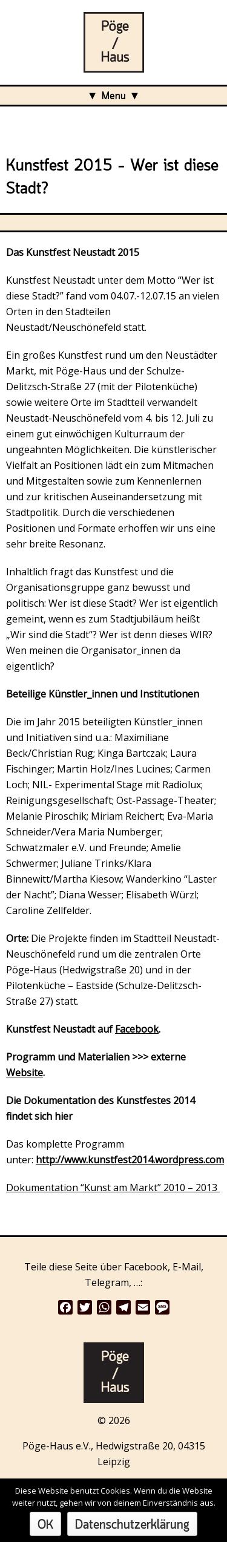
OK (45, 1525)
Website (24, 1072)
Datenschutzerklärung (132, 1525)
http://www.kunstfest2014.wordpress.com (130, 1159)
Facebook (137, 1029)
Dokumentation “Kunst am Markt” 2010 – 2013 (113, 1187)
